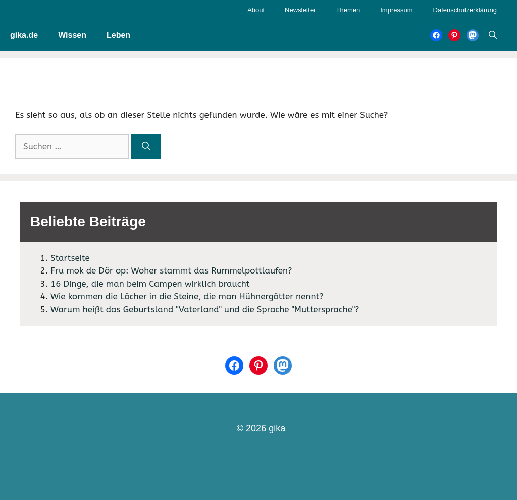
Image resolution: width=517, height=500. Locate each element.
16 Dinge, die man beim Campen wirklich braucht (149, 284)
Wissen (72, 35)
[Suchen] (146, 146)
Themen (348, 10)
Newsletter (300, 10)
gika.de (24, 35)
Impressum (396, 10)
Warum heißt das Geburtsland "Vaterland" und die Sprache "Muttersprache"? (204, 309)
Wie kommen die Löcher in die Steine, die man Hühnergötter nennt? (187, 296)
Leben (118, 35)
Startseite (70, 258)
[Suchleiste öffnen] (493, 35)
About (256, 10)
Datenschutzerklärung (465, 10)
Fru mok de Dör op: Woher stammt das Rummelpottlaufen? (171, 270)
